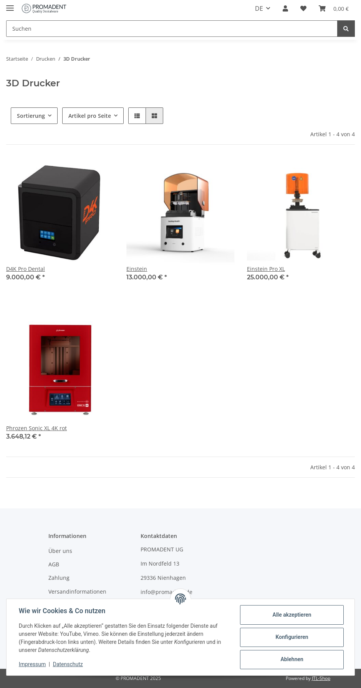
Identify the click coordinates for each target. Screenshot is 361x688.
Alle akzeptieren (291, 615)
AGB (53, 564)
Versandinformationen (77, 591)
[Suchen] (172, 28)
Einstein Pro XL (266, 268)
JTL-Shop (321, 678)
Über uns (60, 550)
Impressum (32, 664)
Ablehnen (291, 659)
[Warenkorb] (334, 8)
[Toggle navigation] (10, 5)
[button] (285, 8)
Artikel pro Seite (89, 115)
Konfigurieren (291, 637)
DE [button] (259, 8)
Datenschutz (68, 664)
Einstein (136, 268)
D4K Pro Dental (25, 268)
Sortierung (31, 115)
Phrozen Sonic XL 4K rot (36, 428)
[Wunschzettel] (303, 8)
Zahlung (59, 577)
